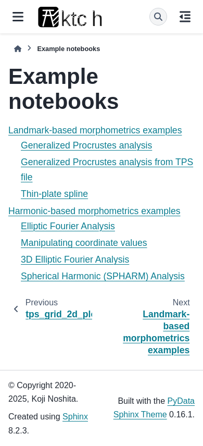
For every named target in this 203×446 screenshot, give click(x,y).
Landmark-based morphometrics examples (95, 130)
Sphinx (75, 416)
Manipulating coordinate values (84, 243)
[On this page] (185, 17)
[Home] (17, 48)
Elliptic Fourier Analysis (68, 226)
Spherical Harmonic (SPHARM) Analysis (103, 276)
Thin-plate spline (54, 194)
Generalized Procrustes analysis (86, 145)
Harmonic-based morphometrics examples (94, 211)
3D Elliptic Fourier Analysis (75, 259)
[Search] (158, 17)
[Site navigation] (18, 17)
